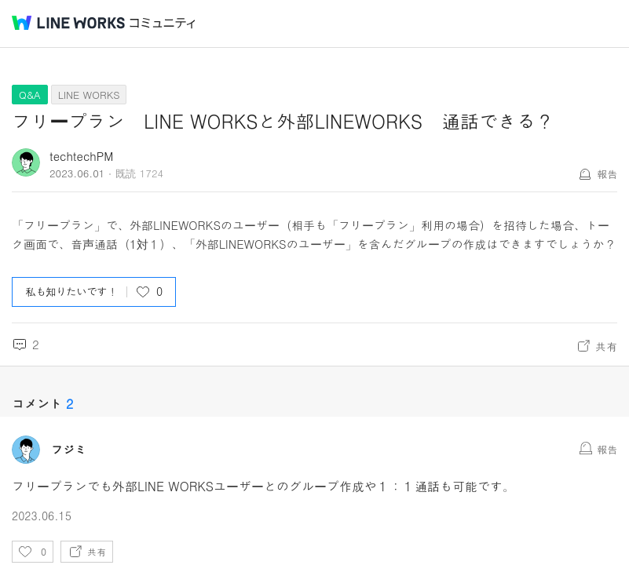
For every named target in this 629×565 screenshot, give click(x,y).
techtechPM (81, 156)
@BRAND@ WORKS (68, 23)
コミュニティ (163, 23)
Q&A (30, 94)
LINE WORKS (89, 94)
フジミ (68, 449)
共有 (606, 346)
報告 (607, 173)
